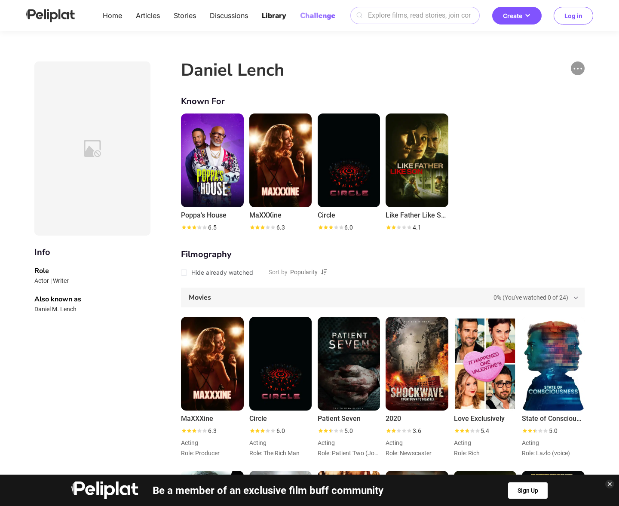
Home (112, 15)
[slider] (194, 227)
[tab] (383, 298)
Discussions (229, 15)
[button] (578, 68)
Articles (148, 15)
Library (274, 15)
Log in (573, 15)
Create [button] (517, 15)
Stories (185, 15)
